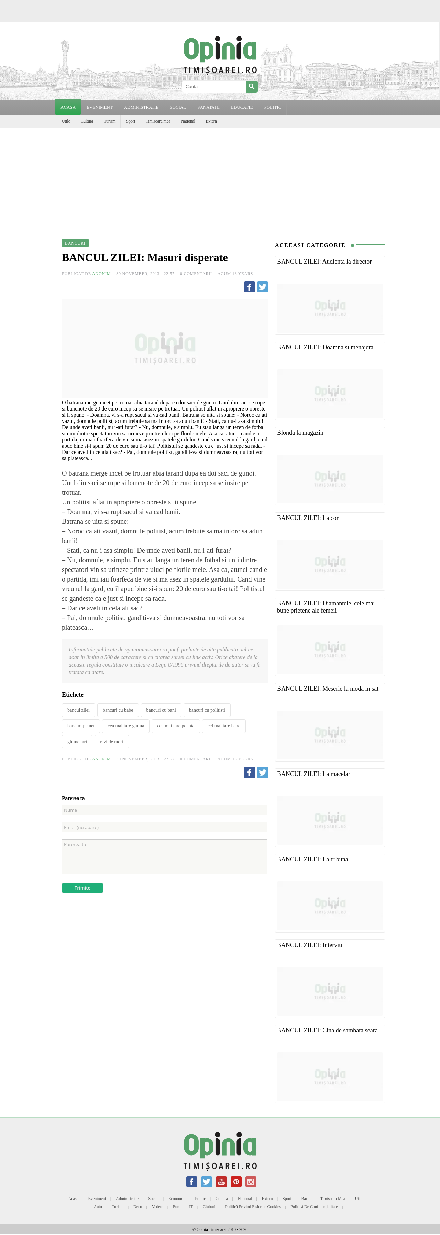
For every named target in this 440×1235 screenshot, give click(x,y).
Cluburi (209, 1206)
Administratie (127, 1198)
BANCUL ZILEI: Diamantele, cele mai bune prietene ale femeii (326, 607)
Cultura (87, 121)
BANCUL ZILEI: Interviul (310, 944)
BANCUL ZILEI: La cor (308, 517)
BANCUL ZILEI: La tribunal (313, 859)
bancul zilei (78, 710)
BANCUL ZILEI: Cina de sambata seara (327, 1030)
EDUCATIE (242, 107)
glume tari (77, 741)
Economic (176, 1198)
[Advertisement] (220, 179)
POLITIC (272, 107)
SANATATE (208, 107)
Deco (137, 1206)
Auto (98, 1206)
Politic (200, 1198)
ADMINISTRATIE (141, 107)
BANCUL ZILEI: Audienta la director (324, 261)
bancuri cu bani (161, 710)
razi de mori (111, 741)
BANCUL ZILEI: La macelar (313, 773)
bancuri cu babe (118, 710)
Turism (110, 121)
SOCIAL (178, 107)
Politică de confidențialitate (314, 1206)
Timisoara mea (158, 121)
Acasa (68, 107)
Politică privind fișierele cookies (253, 1206)
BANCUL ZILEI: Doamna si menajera (325, 347)
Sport (130, 121)
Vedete (157, 1206)
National (188, 121)
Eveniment (97, 1198)
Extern (211, 121)
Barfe (306, 1198)
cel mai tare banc (224, 725)
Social (153, 1198)
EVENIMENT (100, 107)
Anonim (101, 273)
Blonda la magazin (300, 432)
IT (191, 1206)
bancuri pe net (81, 725)
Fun (176, 1206)
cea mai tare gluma (126, 725)
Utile (66, 121)
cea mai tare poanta (175, 725)
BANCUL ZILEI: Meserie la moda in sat (327, 688)
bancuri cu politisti (207, 710)
